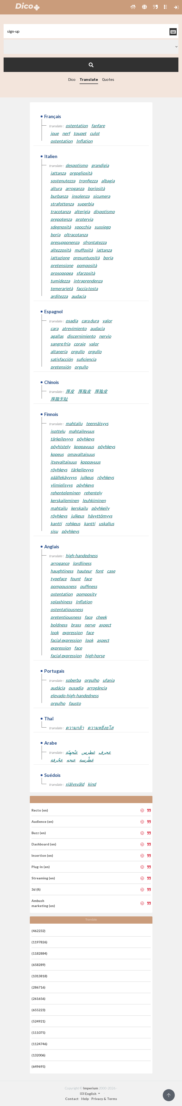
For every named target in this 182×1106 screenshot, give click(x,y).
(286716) (38, 987)
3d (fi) (36, 889)
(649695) (38, 1066)
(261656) (38, 999)
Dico (71, 79)
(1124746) (39, 1044)
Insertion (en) (42, 855)
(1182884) (39, 953)
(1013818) (39, 976)
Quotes (108, 79)
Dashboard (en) (43, 844)
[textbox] (91, 31)
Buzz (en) (38, 833)
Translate (89, 79)
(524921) (38, 1021)
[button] (133, 7)
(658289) (38, 965)
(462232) (38, 931)
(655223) (38, 1010)
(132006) (38, 1055)
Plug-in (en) (40, 867)
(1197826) (39, 942)
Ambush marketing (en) (43, 903)
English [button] (88, 1094)
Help (85, 1099)
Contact (72, 1099)
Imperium (90, 1088)
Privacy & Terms (104, 1099)
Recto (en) (39, 810)
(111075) (38, 1032)
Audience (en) (42, 821)
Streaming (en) (43, 878)
